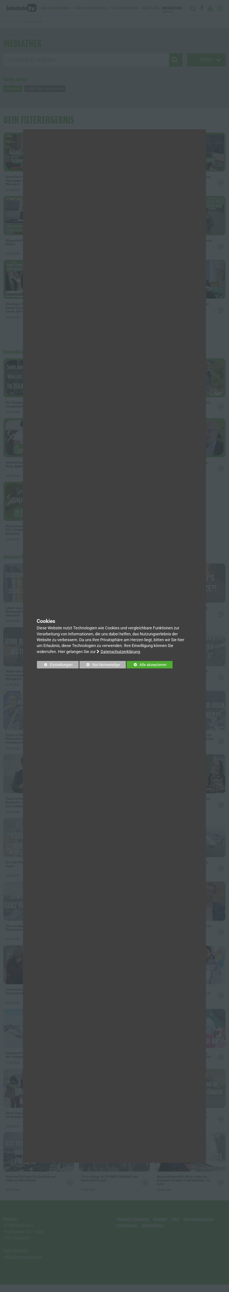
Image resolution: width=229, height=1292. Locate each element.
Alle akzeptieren (152, 664)
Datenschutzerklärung (120, 651)
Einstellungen (55, 665)
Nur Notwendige (103, 665)
